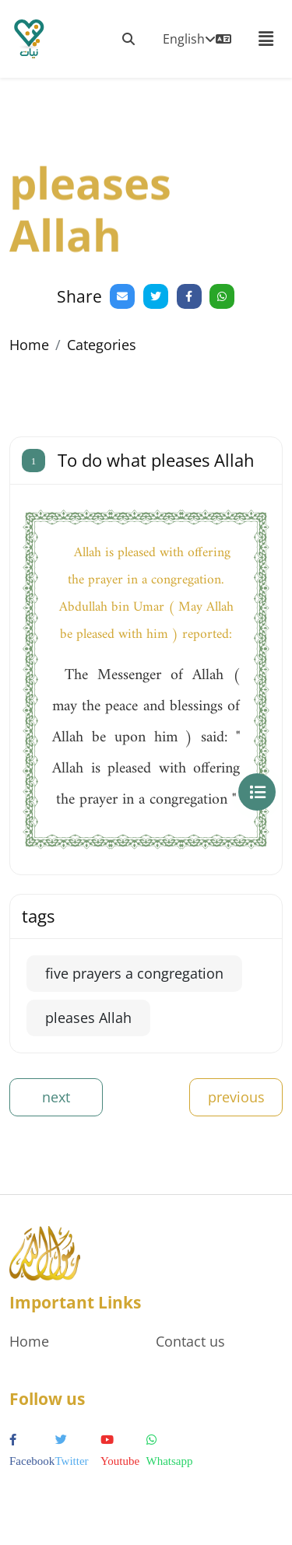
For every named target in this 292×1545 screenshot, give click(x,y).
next (56, 1097)
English (197, 38)
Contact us (190, 1341)
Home (29, 344)
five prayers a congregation (134, 973)
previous (236, 1097)
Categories (101, 344)
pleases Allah (88, 1017)
